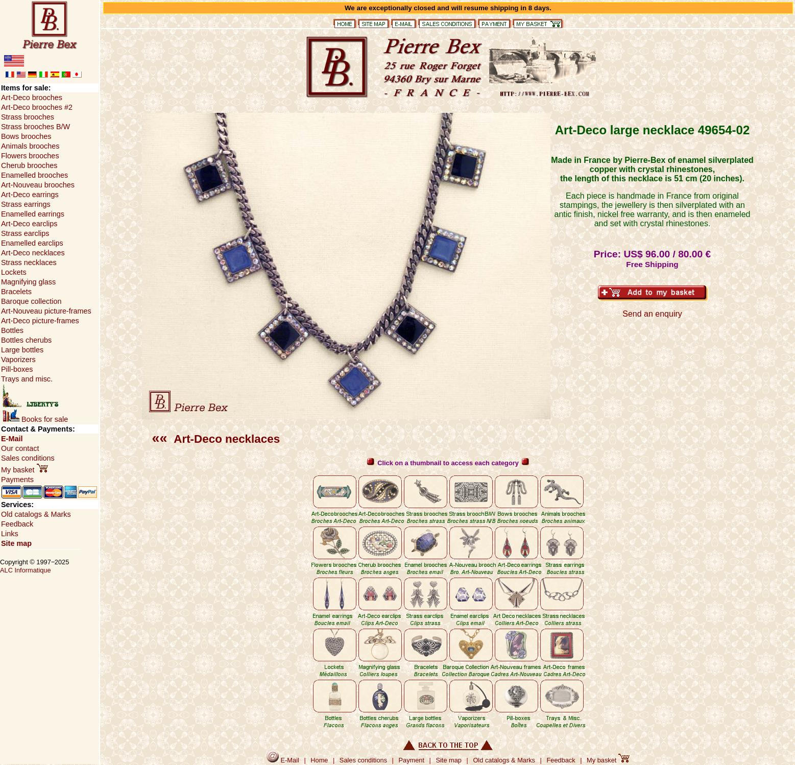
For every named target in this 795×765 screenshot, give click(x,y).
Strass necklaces (29, 262)
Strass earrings (26, 204)
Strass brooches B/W (35, 127)
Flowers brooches (30, 156)
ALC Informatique (25, 570)
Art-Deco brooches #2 (37, 107)
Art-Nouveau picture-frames (46, 311)
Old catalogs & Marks (36, 514)
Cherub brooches (29, 165)
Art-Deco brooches (31, 97)
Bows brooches (26, 136)
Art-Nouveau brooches (38, 185)
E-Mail (11, 439)
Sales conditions (28, 458)
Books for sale (35, 419)
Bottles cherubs (26, 340)
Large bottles (22, 350)
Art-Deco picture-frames (40, 321)
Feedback (17, 524)
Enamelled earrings (32, 214)
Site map (16, 543)
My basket (24, 470)
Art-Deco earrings (30, 194)
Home (319, 760)
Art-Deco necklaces (216, 439)
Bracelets (16, 292)
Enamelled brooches (34, 175)
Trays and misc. (27, 379)
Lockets (14, 272)
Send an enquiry (652, 313)
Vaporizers (18, 359)
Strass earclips (25, 233)
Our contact (20, 448)
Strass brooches (27, 117)
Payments (17, 479)
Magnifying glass (28, 282)
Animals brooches (30, 146)
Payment (412, 760)
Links (9, 534)
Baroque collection (31, 301)
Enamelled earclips (32, 243)
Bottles (12, 330)
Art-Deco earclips (29, 224)
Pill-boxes (17, 369)
